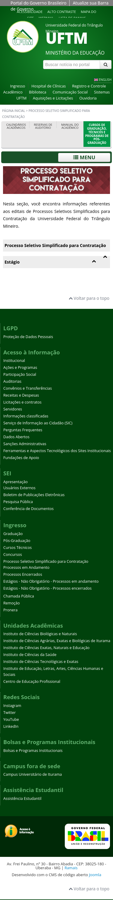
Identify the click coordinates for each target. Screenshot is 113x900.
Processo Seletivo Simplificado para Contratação (45, 561)
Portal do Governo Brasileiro (38, 3)
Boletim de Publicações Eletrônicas (33, 494)
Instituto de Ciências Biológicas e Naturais (40, 633)
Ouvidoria (88, 98)
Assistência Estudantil (22, 798)
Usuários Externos (19, 487)
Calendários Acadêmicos (16, 126)
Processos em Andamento (26, 567)
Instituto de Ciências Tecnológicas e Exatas (40, 661)
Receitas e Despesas (21, 395)
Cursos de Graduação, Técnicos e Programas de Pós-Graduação (96, 134)
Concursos (12, 554)
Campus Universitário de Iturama (32, 774)
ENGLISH (105, 80)
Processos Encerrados (22, 574)
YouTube (11, 719)
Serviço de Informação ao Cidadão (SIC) (37, 423)
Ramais (70, 867)
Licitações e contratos (22, 402)
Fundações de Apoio (21, 457)
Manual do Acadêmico (70, 126)
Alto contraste (61, 11)
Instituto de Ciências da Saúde (29, 654)
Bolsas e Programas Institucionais (33, 750)
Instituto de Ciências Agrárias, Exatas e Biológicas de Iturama (56, 640)
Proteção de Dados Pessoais (28, 336)
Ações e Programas (20, 367)
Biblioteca (37, 92)
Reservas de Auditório (43, 126)
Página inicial (13, 111)
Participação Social (19, 374)
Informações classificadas (25, 416)
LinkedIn (10, 726)
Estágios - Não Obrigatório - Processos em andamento (51, 581)
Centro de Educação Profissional (31, 681)
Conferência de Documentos (28, 508)
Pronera (10, 610)
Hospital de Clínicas (48, 86)
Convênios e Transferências (27, 388)
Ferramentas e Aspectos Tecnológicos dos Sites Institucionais (57, 450)
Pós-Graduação (16, 540)
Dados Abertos (16, 436)
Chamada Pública (18, 596)
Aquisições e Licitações (53, 98)
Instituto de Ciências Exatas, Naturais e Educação (46, 647)
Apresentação (15, 481)
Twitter (9, 712)
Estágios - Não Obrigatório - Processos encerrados (47, 588)
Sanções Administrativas (24, 443)
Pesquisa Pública (18, 501)
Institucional (14, 360)
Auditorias (12, 381)
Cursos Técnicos (17, 547)
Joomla (95, 874)
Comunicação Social (70, 92)
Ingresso (17, 86)
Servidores (12, 409)
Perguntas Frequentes (22, 430)
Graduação (13, 533)
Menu (84, 157)
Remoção (11, 603)
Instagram (12, 705)
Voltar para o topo (89, 298)
